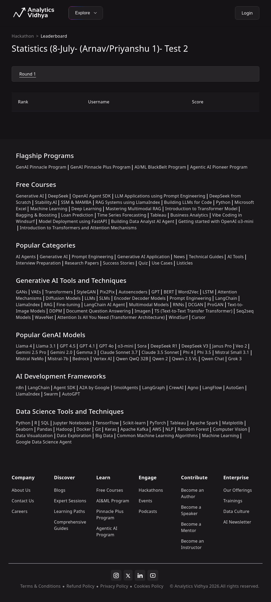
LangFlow (212, 387)
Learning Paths (69, 511)
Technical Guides (206, 257)
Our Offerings (237, 490)
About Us (21, 490)
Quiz (143, 263)
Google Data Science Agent (44, 442)
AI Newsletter (237, 522)
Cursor (199, 317)
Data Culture (236, 511)
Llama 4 (24, 346)
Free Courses (109, 490)
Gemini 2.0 (61, 352)
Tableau (158, 215)
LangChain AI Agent (104, 304)
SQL (45, 423)
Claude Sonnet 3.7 (119, 352)
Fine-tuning (68, 304)
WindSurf (178, 317)
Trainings (232, 501)
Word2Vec (188, 292)
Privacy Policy (114, 586)
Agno (193, 387)
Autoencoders (133, 292)
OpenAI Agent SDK (91, 196)
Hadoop (64, 429)
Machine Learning (48, 209)
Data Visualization (34, 435)
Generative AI (30, 196)
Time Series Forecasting (121, 215)
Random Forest (193, 429)
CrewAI (176, 387)
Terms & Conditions (40, 586)
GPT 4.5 (67, 346)
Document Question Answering (98, 311)
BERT (169, 292)
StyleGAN (86, 292)
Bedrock (81, 359)
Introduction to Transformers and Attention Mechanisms (78, 228)
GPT (155, 292)
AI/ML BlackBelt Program (160, 167)
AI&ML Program (112, 501)
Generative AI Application (143, 257)
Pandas (44, 429)
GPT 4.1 (87, 346)
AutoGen (235, 387)
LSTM (208, 292)
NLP (169, 429)
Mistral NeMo (30, 359)
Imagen (143, 311)
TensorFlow (107, 423)
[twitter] (128, 575)
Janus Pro (222, 346)
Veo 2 (241, 346)
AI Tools (235, 257)
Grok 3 (235, 359)
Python (223, 202)
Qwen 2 (160, 359)
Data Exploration (74, 435)
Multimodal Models (149, 304)
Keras (110, 429)
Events (145, 501)
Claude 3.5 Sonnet (160, 352)
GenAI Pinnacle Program (41, 167)
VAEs (36, 292)
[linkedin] (140, 575)
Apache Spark (204, 423)
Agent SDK (64, 387)
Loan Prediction (77, 215)
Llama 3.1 (46, 346)
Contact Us (23, 501)
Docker (83, 429)
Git (98, 429)
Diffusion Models (63, 298)
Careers (20, 511)
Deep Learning (86, 209)
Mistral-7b (58, 359)
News (179, 257)
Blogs (59, 490)
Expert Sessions (70, 501)
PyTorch (158, 423)
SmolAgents (126, 387)
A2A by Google (94, 387)
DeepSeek (58, 196)
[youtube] (152, 575)
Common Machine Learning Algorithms (157, 435)
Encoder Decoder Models (140, 298)
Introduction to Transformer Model (201, 209)
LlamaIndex (28, 304)
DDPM (55, 311)
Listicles (185, 263)
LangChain (226, 298)
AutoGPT (71, 394)
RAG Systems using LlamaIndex (128, 202)
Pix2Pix (107, 292)
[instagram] (116, 575)
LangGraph (153, 387)
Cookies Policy (148, 586)
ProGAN (215, 304)
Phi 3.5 (204, 352)
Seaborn (24, 429)
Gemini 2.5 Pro (31, 352)
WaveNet (44, 317)
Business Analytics (189, 215)
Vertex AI (102, 359)
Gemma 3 (86, 352)
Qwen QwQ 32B (132, 359)
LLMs (90, 298)
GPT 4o (106, 346)
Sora (142, 346)
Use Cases (162, 263)
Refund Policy (80, 586)
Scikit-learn (134, 423)
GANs (21, 292)
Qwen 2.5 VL (184, 359)
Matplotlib (232, 423)
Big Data (104, 435)
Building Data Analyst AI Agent (142, 221)
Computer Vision (230, 429)
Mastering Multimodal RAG (133, 209)
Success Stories (118, 263)
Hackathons (151, 490)
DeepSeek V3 (195, 346)
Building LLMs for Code (188, 202)
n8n (20, 387)
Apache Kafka (134, 429)
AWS (156, 429)
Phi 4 (188, 352)
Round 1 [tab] (27, 74)
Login (247, 13)
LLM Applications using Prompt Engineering (160, 196)
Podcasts (148, 511)
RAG (48, 304)
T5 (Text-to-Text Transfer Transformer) (193, 311)
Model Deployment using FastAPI (73, 221)
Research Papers (82, 263)
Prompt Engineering (92, 257)
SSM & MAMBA (76, 202)
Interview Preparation (38, 263)
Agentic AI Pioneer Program (218, 167)
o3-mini (125, 346)
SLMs (104, 298)
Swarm (51, 394)
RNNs (178, 304)
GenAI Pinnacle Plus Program (100, 167)
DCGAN (195, 304)
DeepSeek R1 (164, 346)
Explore (85, 13)
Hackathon (23, 36)
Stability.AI (46, 202)
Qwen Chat (212, 359)
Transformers (59, 292)
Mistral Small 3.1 (232, 352)
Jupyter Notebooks (72, 423)
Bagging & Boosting (36, 215)
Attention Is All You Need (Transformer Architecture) (111, 317)
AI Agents (26, 257)
